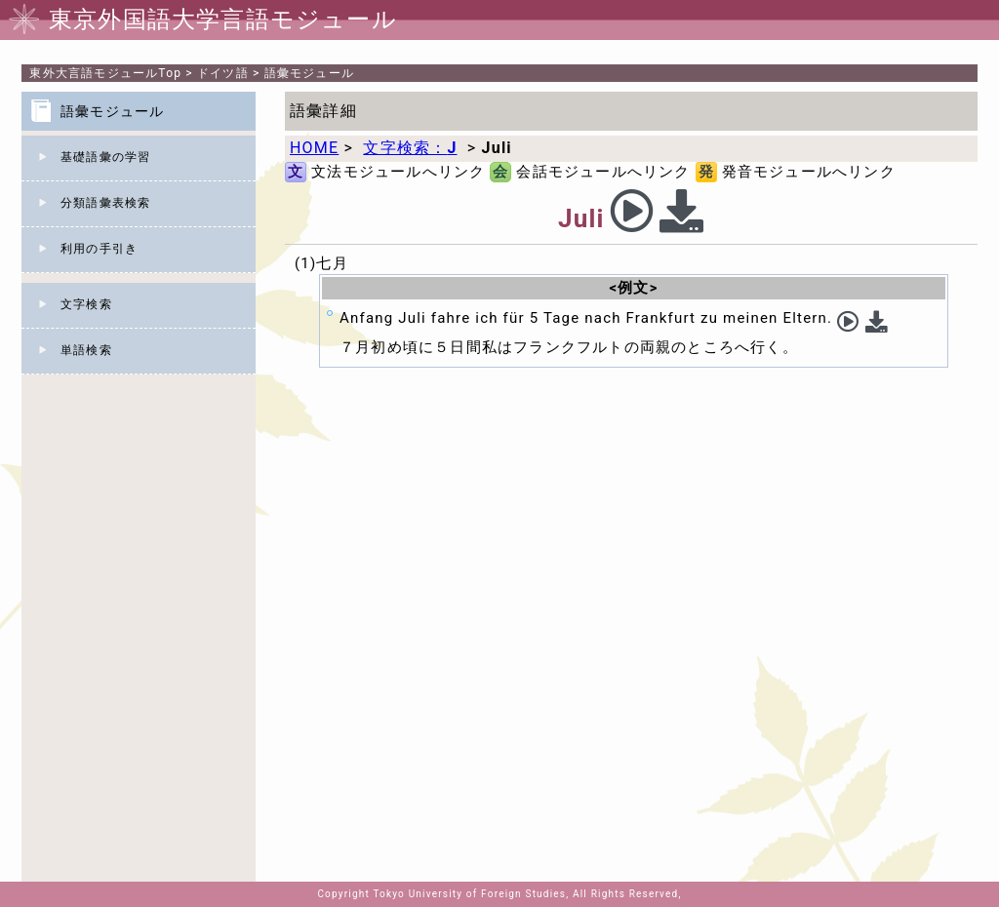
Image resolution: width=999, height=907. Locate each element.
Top (105, 73)
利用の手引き (99, 249)
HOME (314, 147)
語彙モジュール (309, 73)
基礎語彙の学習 (105, 157)
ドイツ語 (223, 73)
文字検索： (410, 147)
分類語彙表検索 (105, 203)
